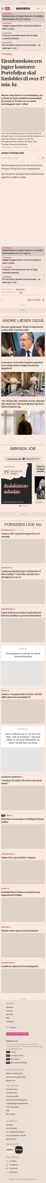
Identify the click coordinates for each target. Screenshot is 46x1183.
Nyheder (9, 1007)
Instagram (12, 1165)
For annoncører (12, 1107)
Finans (4, 888)
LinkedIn (11, 1161)
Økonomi (5, 927)
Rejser (21, 649)
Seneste (9, 1014)
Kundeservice (12, 1089)
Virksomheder (7, 530)
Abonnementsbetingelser (16, 1100)
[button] (43, 8)
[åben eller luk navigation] (3, 8)
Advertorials (11, 1139)
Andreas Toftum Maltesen (12, 153)
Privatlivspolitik (12, 1096)
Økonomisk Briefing (16, 1062)
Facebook (11, 1168)
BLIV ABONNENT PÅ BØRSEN (17, 1034)
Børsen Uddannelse (14, 1073)
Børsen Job (10, 1080)
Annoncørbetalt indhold (16, 1135)
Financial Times (15, 1055)
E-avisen (12, 1027)
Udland (4, 691)
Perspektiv (5, 568)
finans (6, 815)
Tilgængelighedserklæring (17, 1103)
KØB (7, 8)
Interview (21, 729)
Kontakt (9, 1125)
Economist (12, 1059)
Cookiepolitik (11, 1093)
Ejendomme (6, 54)
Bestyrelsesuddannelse (16, 1077)
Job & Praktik (11, 1128)
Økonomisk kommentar (11, 777)
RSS (8, 1018)
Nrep (21, 292)
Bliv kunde (10, 1114)
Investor (9, 1011)
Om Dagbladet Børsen (15, 1132)
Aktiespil (9, 1021)
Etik (7, 1110)
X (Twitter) (12, 1172)
